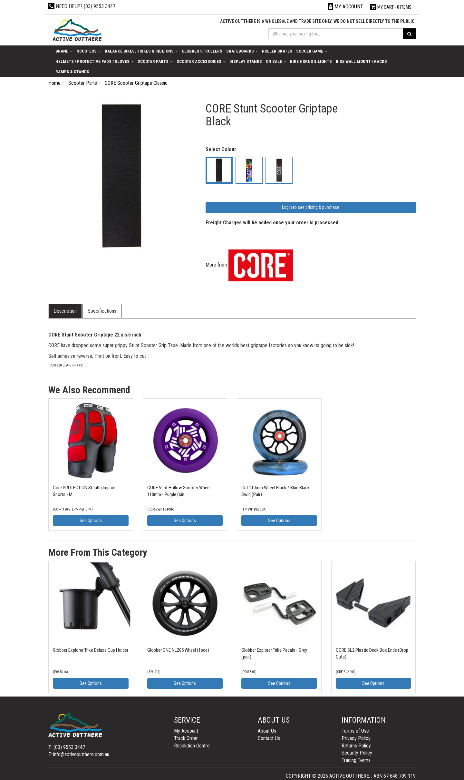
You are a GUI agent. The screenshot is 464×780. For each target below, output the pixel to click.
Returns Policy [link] (356, 746)
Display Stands (245, 61)
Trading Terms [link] (356, 760)
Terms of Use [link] (355, 731)
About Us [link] (267, 731)
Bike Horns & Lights (311, 61)
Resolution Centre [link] (192, 746)
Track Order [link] (186, 738)
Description (65, 311)
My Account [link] (186, 731)
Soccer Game (311, 51)
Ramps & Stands (72, 71)
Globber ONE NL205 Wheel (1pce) (178, 650)
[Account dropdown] (345, 7)
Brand (64, 51)
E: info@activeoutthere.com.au (78, 754)
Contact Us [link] (269, 738)
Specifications (102, 311)
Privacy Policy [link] (356, 738)
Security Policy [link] (357, 753)
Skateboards (242, 51)
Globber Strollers (202, 51)
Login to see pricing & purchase (310, 207)
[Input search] (336, 33)
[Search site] (409, 33)
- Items (390, 7)
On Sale (276, 61)
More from (249, 265)
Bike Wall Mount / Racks (361, 61)
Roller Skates (277, 51)
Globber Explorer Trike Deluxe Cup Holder (90, 650)
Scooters (89, 51)
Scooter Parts (155, 61)
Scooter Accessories (201, 61)
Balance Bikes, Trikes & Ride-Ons (141, 51)
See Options (91, 520)
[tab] (65, 311)
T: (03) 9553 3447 (66, 747)
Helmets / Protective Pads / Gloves (94, 61)
